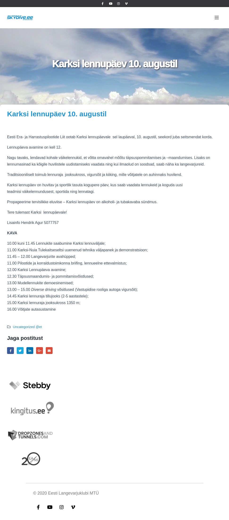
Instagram (61, 507)
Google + (39, 350)
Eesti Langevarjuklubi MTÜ (73, 493)
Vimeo (73, 507)
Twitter (20, 350)
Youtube (50, 507)
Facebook (10, 350)
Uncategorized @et (27, 327)
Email (49, 350)
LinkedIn (29, 350)
